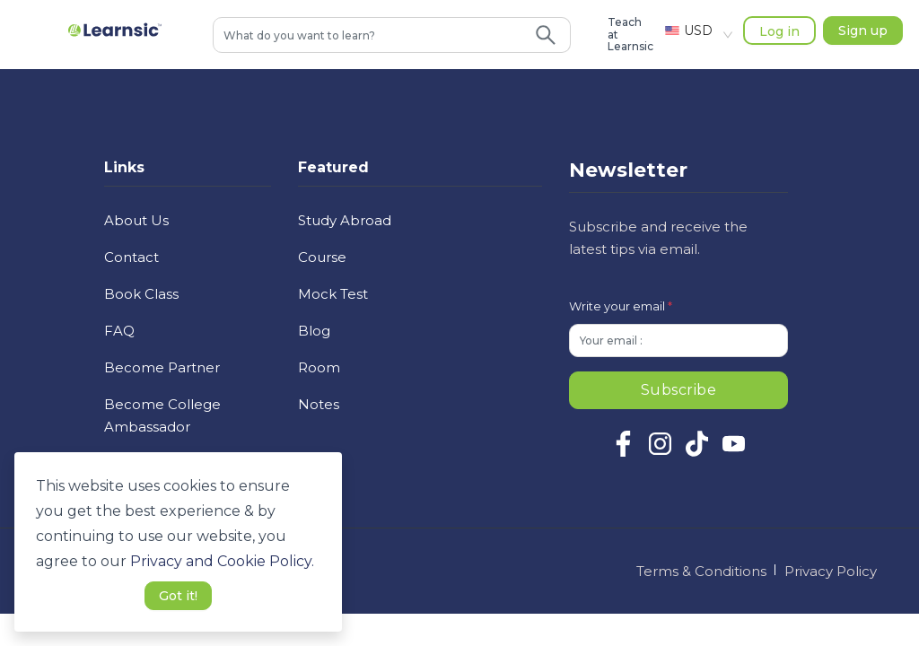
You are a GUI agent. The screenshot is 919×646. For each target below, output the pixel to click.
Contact (131, 257)
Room (319, 367)
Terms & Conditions (701, 571)
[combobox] (367, 35)
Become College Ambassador (162, 415)
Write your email (620, 306)
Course (322, 257)
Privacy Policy (830, 571)
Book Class (141, 293)
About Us (136, 220)
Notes (318, 404)
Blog (314, 330)
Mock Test (333, 293)
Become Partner (162, 367)
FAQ (119, 330)
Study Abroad (344, 220)
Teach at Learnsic (630, 34)
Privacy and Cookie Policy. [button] (222, 561)
